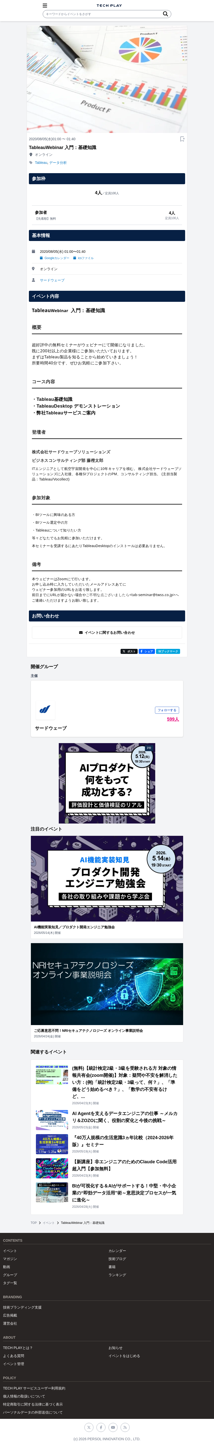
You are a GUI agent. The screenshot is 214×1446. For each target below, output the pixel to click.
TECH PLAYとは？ (18, 1348)
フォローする (167, 710)
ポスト (129, 651)
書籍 (112, 1267)
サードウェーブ (52, 280)
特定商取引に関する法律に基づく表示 (33, 1404)
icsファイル (83, 258)
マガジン (10, 1259)
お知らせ (116, 1348)
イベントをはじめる (124, 1356)
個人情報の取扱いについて (24, 1396)
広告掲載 (10, 1315)
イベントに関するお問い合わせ (107, 633)
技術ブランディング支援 (22, 1307)
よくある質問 (13, 1356)
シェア (147, 651)
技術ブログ (117, 1259)
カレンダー (117, 1251)
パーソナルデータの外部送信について (33, 1412)
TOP (34, 1223)
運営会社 (10, 1323)
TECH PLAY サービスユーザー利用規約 (34, 1388)
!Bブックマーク (168, 651)
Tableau (41, 163)
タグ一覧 (10, 1283)
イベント (49, 1223)
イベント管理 (13, 1364)
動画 (6, 1267)
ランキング (117, 1275)
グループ (10, 1275)
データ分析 (58, 163)
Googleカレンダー (54, 258)
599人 (173, 719)
